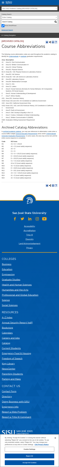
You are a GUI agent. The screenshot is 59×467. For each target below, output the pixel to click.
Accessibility (29, 226)
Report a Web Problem (14, 411)
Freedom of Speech (12, 358)
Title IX (29, 235)
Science (6, 300)
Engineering (8, 274)
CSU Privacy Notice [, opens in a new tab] (42, 444)
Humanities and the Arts (15, 289)
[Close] (55, 438)
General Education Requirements (26, 134)
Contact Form (9, 391)
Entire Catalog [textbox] (6, 17)
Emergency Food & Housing (16, 353)
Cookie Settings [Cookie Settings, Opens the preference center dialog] (29, 449)
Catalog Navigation (9, 35)
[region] (29, 450)
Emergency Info (10, 406)
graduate (23, 56)
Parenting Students (12, 373)
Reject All (29, 456)
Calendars (7, 332)
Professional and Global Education (20, 295)
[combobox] (30, 8)
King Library (8, 363)
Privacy (29, 248)
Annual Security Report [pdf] (17, 322)
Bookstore (7, 327)
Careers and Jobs (11, 338)
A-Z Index (7, 317)
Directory (7, 396)
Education (7, 269)
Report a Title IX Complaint (16, 417)
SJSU (9, 2)
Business (6, 264)
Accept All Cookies (29, 463)
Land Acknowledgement (29, 243)
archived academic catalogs (12, 131)
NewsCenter (8, 368)
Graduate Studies (11, 279)
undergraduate (13, 56)
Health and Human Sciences (17, 284)
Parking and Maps (11, 379)
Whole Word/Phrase (10, 25)
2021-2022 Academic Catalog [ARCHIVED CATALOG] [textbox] (19, 8)
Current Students (11, 348)
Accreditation (30, 230)
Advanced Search (7, 30)
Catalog (6, 343)
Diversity (30, 239)
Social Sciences (10, 305)
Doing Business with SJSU (16, 401)
